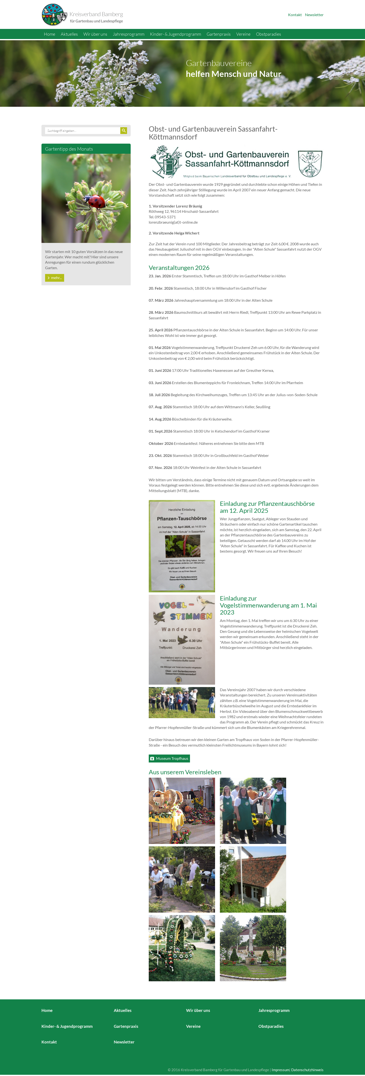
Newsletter (314, 14)
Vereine (243, 34)
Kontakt (295, 14)
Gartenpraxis (219, 34)
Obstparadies (268, 34)
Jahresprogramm (128, 34)
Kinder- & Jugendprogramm (175, 34)
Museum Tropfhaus (172, 758)
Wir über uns (95, 34)
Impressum (280, 1070)
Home (49, 34)
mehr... (56, 277)
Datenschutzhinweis (307, 1070)
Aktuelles (69, 34)
